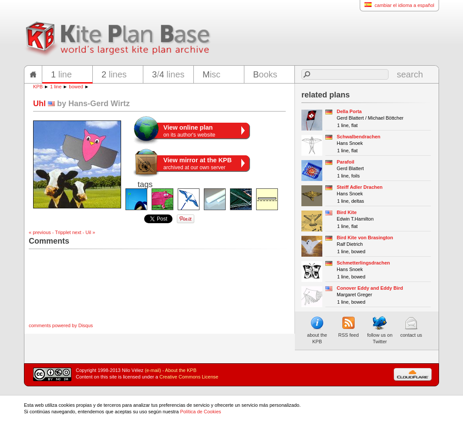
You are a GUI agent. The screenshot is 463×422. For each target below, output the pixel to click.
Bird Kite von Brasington (365, 237)
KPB (38, 86)
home (33, 74)
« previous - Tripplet (50, 232)
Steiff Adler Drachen (359, 187)
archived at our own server (197, 163)
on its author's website (189, 130)
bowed (76, 86)
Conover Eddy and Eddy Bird (370, 288)
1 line (55, 86)
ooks (265, 74)
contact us (411, 327)
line (61, 74)
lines (114, 74)
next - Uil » (83, 232)
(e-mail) (153, 370)
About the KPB (180, 370)
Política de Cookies (200, 411)
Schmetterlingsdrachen (363, 262)
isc (211, 74)
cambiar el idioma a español (397, 5)
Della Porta (349, 111)
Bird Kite (347, 212)
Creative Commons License (188, 376)
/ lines (168, 74)
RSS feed (348, 327)
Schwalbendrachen (358, 136)
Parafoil (345, 161)
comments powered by (61, 325)
